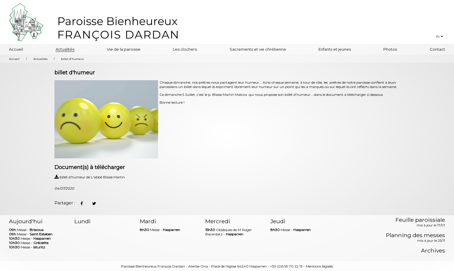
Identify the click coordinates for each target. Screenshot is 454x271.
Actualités (65, 49)
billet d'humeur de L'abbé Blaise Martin (89, 177)
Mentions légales (319, 266)
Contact (437, 49)
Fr (438, 36)
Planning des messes (415, 237)
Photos (390, 49)
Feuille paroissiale (420, 222)
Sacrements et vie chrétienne (258, 49)
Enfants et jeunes (334, 49)
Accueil (16, 49)
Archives (433, 250)
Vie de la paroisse (123, 49)
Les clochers (185, 49)
